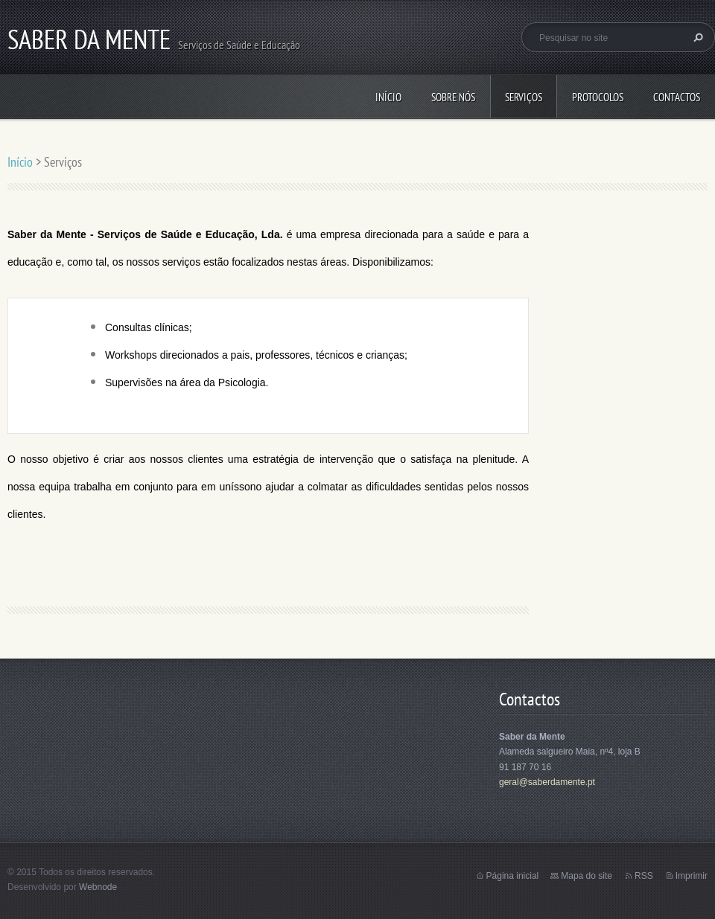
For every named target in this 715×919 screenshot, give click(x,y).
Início (388, 97)
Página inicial (512, 876)
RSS (644, 876)
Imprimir (692, 876)
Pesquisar (696, 37)
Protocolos (597, 97)
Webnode (98, 887)
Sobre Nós (453, 97)
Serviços (523, 97)
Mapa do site (586, 876)
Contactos (676, 97)
